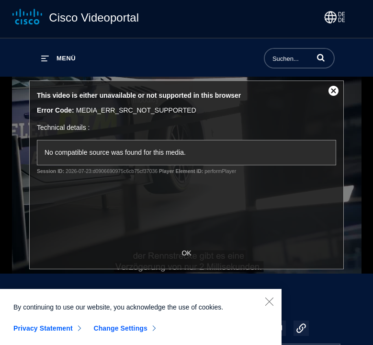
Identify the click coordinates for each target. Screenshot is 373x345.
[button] (320, 57)
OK (186, 253)
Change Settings (120, 333)
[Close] (269, 306)
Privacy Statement (43, 333)
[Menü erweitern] (58, 58)
